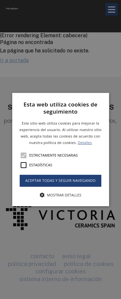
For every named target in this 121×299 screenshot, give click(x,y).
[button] (60, 149)
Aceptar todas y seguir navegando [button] (60, 180)
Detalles (85, 142)
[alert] (60, 149)
